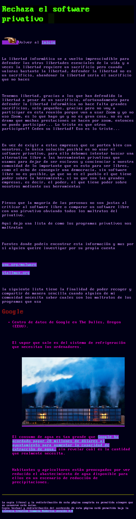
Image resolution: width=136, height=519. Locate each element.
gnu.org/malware (19, 265)
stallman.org (16, 273)
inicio (49, 42)
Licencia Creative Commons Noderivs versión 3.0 (37, 511)
